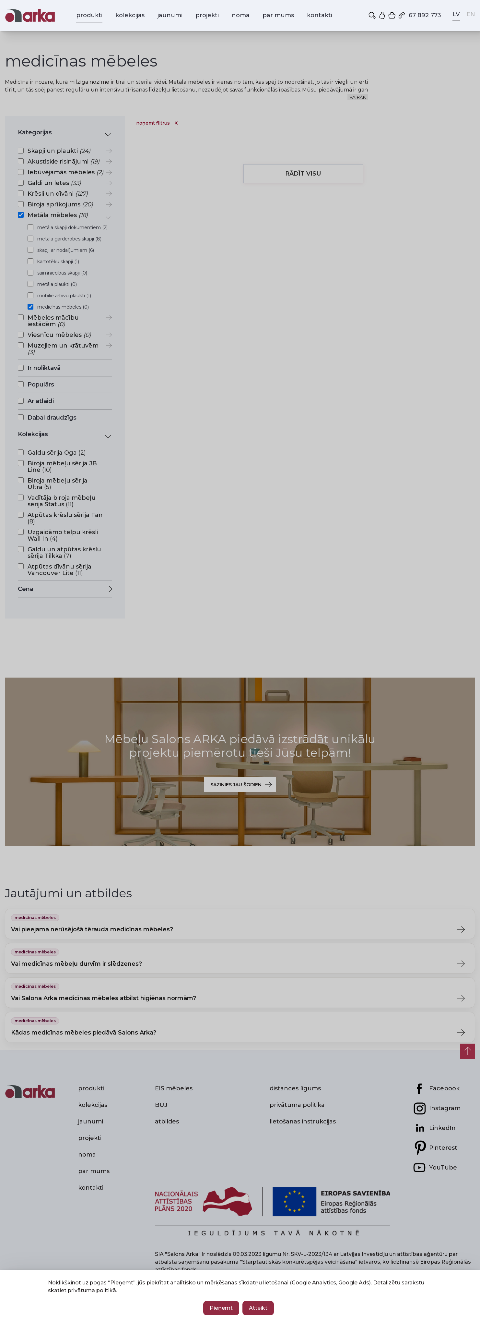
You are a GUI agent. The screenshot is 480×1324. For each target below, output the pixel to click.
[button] (373, 15)
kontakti (319, 15)
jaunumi (170, 15)
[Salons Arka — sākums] (30, 15)
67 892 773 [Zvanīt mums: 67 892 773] (419, 15)
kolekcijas (130, 15)
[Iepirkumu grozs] (392, 15)
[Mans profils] (383, 15)
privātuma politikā (92, 1290)
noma (241, 15)
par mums (278, 15)
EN (470, 14)
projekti (207, 15)
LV (456, 14)
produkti (89, 15)
